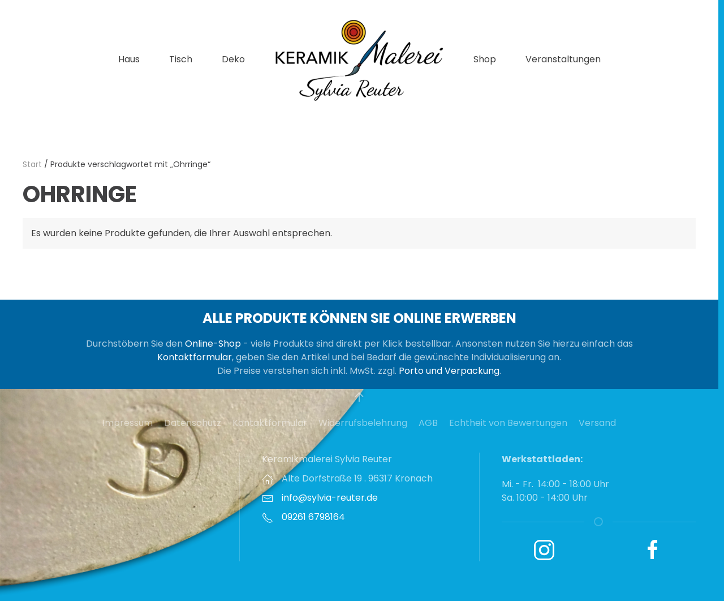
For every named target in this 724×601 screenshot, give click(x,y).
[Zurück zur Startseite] (359, 59)
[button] (359, 397)
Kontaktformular (194, 357)
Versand (597, 422)
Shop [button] (484, 59)
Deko (233, 59)
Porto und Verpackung (449, 370)
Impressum (127, 422)
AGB (428, 422)
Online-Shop (213, 343)
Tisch (180, 59)
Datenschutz (192, 422)
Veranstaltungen (563, 59)
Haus (129, 59)
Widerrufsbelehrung (362, 422)
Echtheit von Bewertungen (508, 422)
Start (32, 164)
